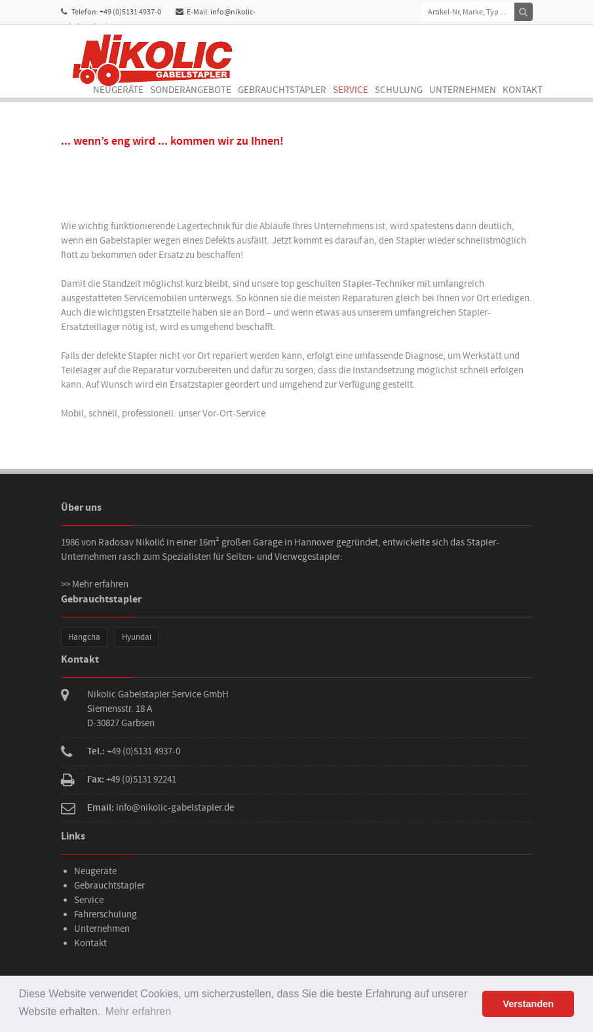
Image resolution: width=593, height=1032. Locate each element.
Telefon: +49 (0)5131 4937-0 (111, 12)
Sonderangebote (190, 90)
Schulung (399, 90)
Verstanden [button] (528, 1004)
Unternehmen (462, 90)
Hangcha (84, 637)
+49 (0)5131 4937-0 (143, 751)
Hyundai (136, 637)
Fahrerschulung (105, 914)
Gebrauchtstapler (282, 90)
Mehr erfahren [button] (138, 1011)
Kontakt (523, 90)
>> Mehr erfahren (94, 584)
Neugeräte (118, 90)
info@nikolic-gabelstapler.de (175, 808)
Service (350, 90)
